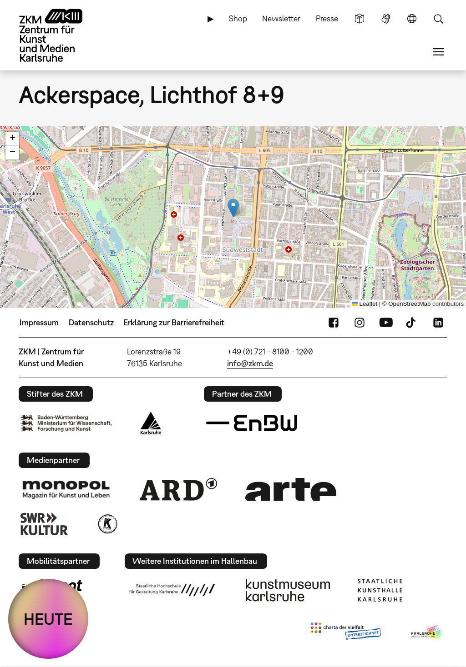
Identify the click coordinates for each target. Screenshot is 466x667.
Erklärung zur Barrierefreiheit (173, 322)
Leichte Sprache (359, 18)
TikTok (412, 322)
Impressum (39, 322)
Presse (327, 18)
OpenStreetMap (409, 303)
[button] (233, 208)
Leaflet (364, 303)
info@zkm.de (250, 363)
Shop (238, 18)
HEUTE (48, 619)
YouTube (386, 322)
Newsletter (281, 18)
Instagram (359, 322)
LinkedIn (438, 322)
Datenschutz (91, 322)
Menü (438, 51)
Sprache (412, 18)
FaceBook (333, 322)
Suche (438, 18)
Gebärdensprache (386, 18)
